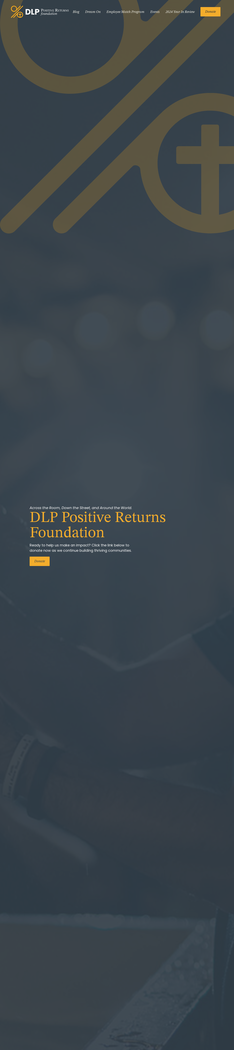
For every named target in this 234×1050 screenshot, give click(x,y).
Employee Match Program (125, 12)
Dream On (93, 12)
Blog (76, 12)
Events (155, 12)
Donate (210, 12)
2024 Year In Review (180, 12)
